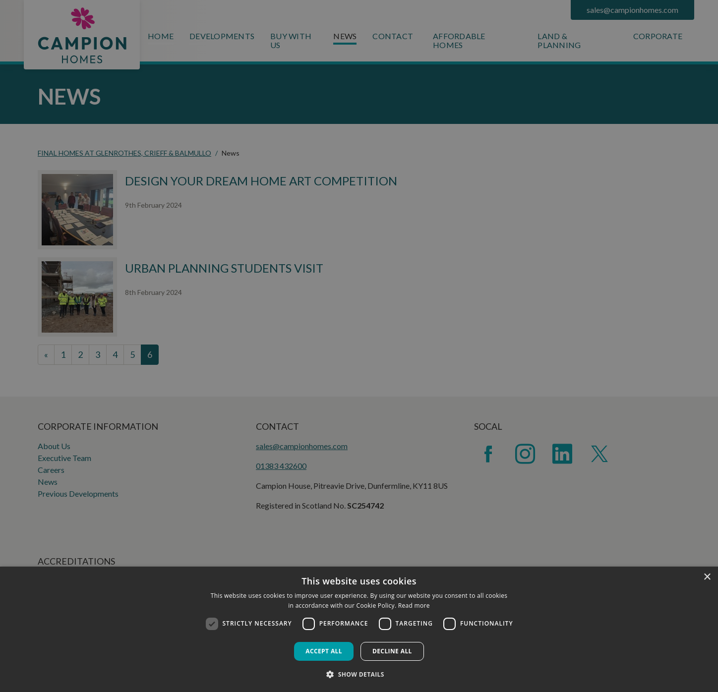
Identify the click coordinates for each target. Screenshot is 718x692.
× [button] (707, 577)
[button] (359, 674)
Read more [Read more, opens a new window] (414, 605)
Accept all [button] (323, 651)
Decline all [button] (392, 651)
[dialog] (359, 629)
